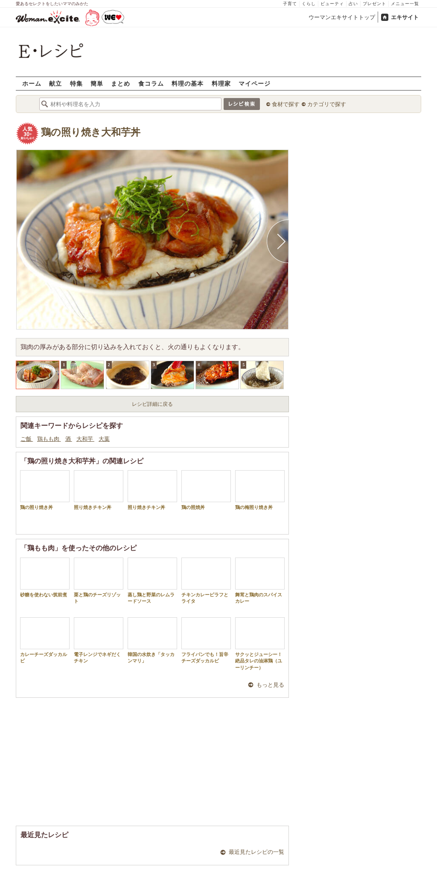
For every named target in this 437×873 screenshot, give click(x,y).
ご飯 (26, 439)
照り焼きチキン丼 (98, 490)
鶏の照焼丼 (206, 490)
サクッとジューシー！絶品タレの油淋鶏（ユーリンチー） (260, 643)
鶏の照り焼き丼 (45, 490)
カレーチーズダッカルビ (45, 640)
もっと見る (270, 685)
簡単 (96, 83)
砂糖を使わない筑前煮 (45, 577)
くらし (309, 3)
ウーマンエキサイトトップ (342, 17)
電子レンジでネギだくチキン (98, 640)
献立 (55, 83)
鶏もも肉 (49, 439)
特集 (76, 83)
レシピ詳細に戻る (152, 404)
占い (353, 3)
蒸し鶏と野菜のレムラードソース (152, 581)
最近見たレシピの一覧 (256, 852)
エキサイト (405, 17)
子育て (290, 3)
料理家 (221, 83)
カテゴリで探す (326, 104)
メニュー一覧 (405, 3)
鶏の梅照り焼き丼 (260, 490)
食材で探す (286, 104)
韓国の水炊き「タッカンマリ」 (152, 640)
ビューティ (332, 3)
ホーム (31, 83)
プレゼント (374, 3)
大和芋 (85, 439)
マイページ (255, 83)
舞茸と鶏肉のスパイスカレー (260, 581)
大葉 (104, 439)
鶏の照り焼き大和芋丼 (90, 132)
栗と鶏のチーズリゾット (98, 581)
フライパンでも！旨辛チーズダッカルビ (206, 640)
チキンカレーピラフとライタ (206, 581)
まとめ (120, 83)
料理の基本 (188, 83)
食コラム (151, 83)
